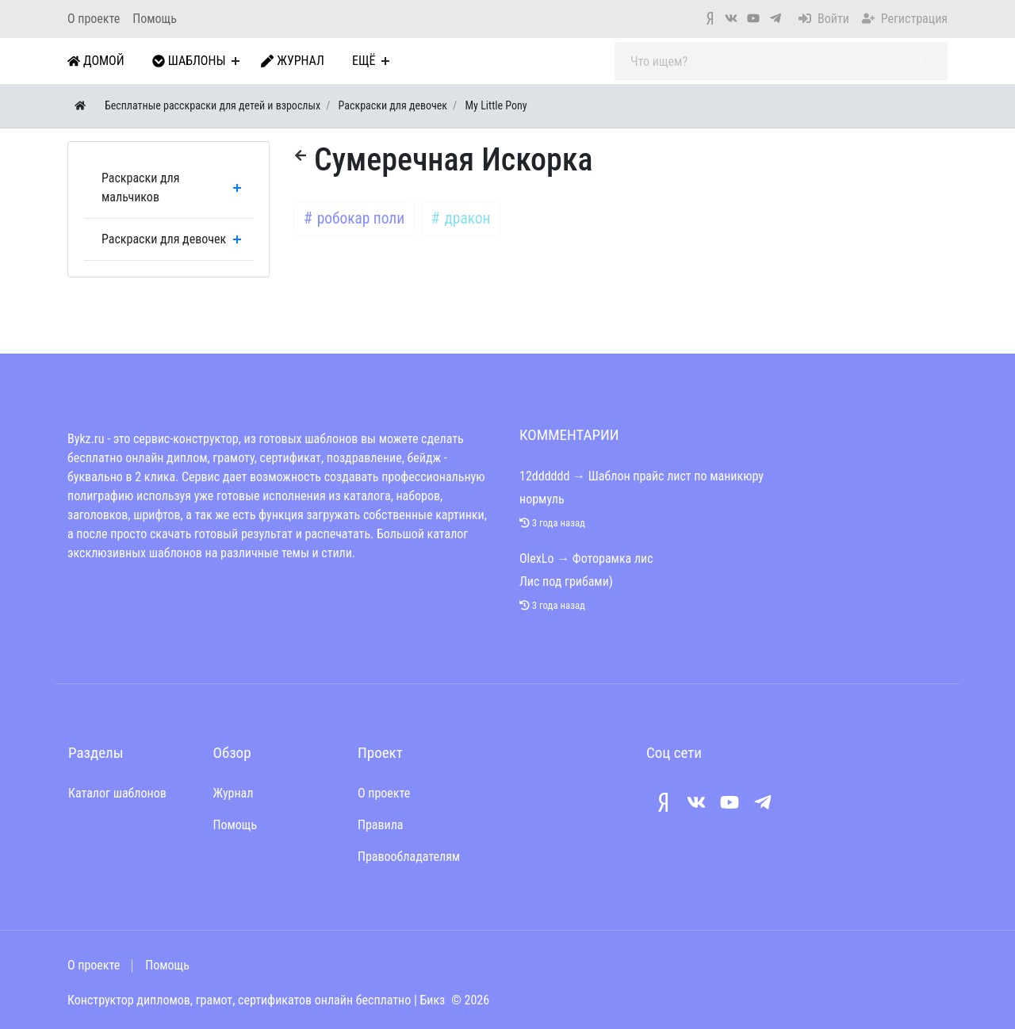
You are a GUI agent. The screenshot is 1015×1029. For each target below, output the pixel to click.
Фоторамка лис (613, 558)
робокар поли (358, 218)
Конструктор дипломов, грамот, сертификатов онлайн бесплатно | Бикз (256, 1000)
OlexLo (536, 558)
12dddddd (544, 476)
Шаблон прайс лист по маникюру (676, 476)
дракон (465, 218)
